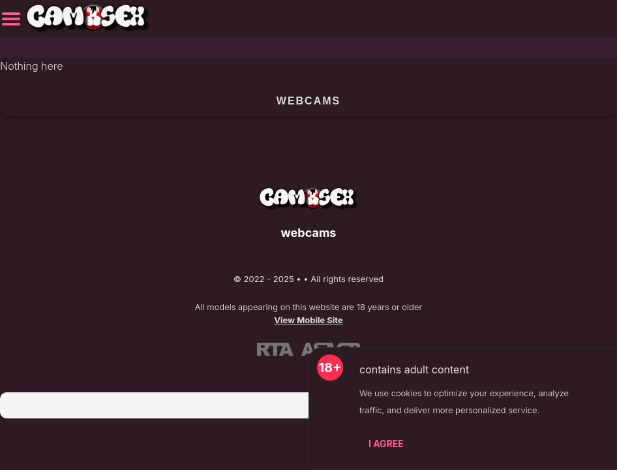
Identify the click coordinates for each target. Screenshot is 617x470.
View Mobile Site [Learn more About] (308, 320)
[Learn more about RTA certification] (275, 348)
